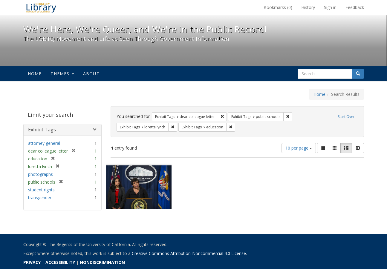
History (308, 7)
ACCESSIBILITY (60, 262)
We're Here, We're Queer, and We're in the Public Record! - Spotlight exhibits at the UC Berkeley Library (41, 7)
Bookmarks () (278, 7)
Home (35, 73)
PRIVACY (32, 262)
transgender (39, 197)
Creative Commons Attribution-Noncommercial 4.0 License (189, 253)
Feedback (354, 7)
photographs (40, 174)
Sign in (330, 7)
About (91, 73)
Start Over (346, 116)
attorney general (44, 143)
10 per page (298, 148)
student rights (41, 190)
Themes (62, 73)
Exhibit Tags (42, 129)
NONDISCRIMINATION (102, 262)
